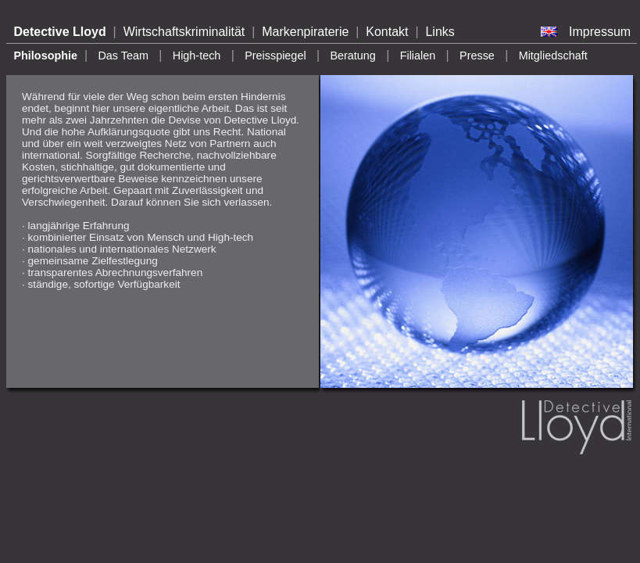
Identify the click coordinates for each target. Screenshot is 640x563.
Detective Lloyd (59, 31)
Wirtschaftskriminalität (184, 31)
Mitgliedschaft (553, 55)
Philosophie (45, 55)
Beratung (352, 55)
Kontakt (387, 31)
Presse (477, 55)
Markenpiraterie (305, 31)
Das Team (123, 55)
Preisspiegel (275, 55)
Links (439, 31)
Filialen (418, 55)
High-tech (197, 55)
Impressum (600, 31)
